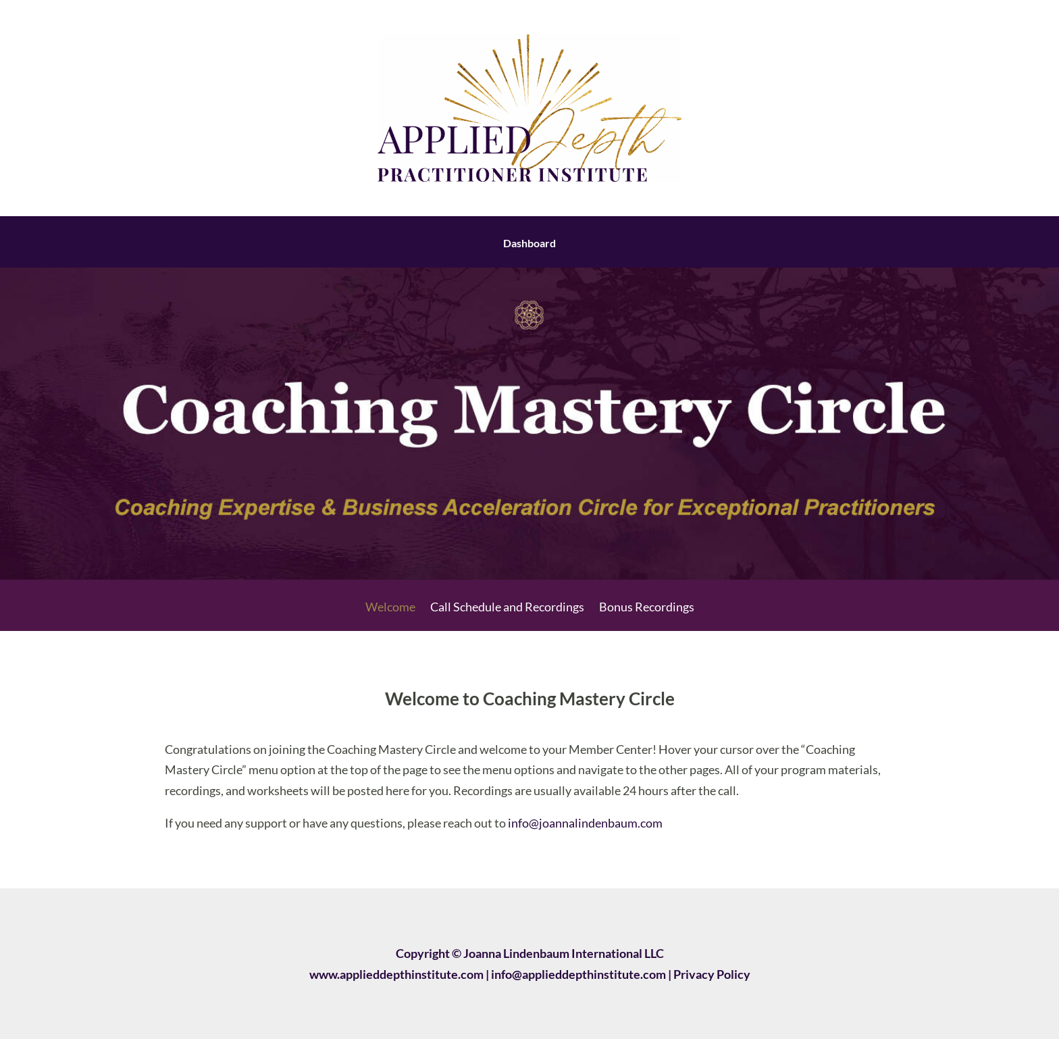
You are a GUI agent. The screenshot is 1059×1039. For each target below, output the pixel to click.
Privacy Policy (711, 974)
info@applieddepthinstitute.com (578, 974)
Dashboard (529, 243)
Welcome (390, 608)
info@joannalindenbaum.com (585, 822)
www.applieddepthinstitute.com (396, 974)
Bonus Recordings (646, 608)
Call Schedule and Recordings (507, 608)
